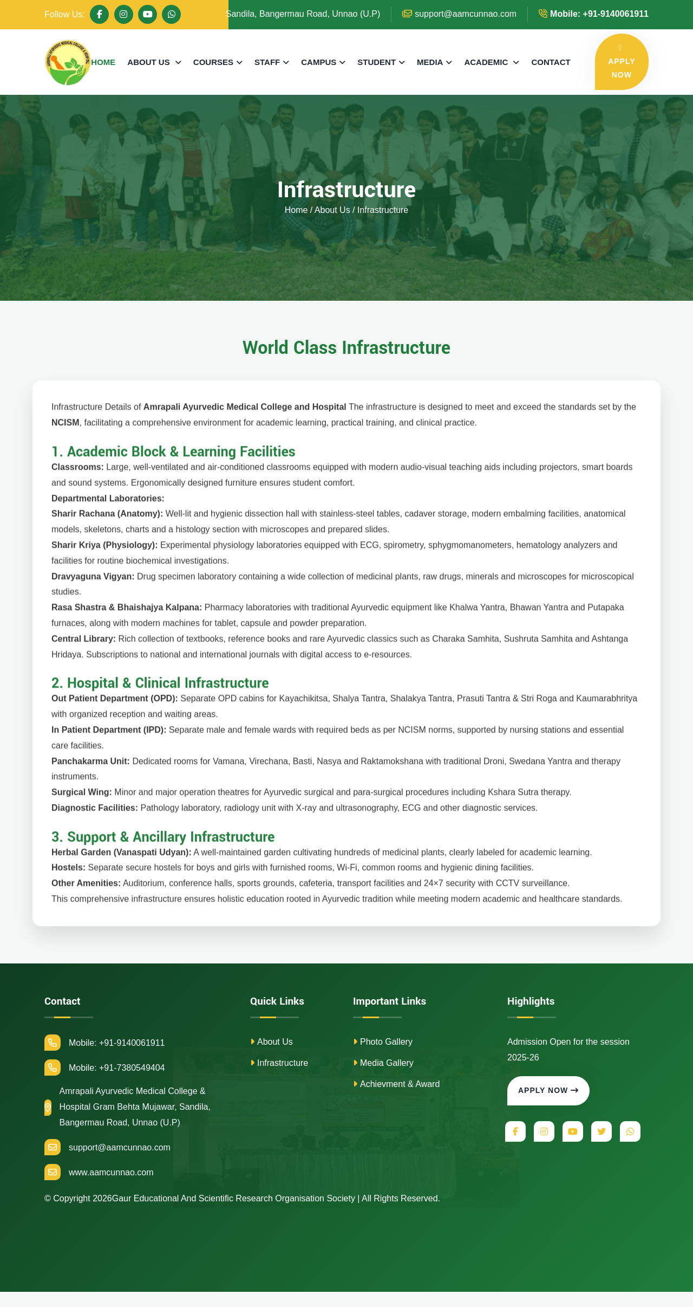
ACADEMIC (487, 62)
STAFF (267, 62)
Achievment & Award (396, 1084)
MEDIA (430, 62)
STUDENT (376, 62)
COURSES (213, 62)
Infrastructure (279, 1062)
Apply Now (548, 1090)
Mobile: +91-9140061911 (104, 1042)
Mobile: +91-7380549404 (104, 1067)
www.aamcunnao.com (99, 1172)
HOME (103, 62)
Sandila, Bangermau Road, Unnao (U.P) (297, 13)
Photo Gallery (383, 1041)
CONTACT (550, 62)
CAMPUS (318, 62)
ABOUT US (149, 62)
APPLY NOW (621, 61)
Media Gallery (383, 1062)
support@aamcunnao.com (459, 13)
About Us (271, 1041)
